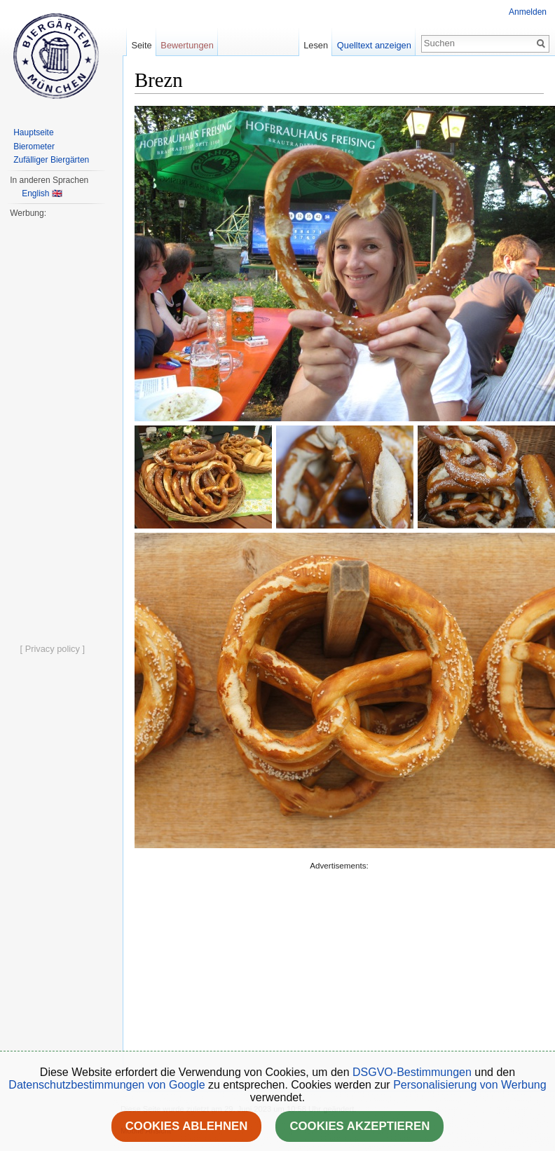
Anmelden (528, 12)
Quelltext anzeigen (374, 45)
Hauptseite (33, 132)
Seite (141, 45)
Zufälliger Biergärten (51, 160)
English (35, 193)
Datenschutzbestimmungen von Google (106, 1085)
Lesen (315, 45)
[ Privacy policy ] (52, 648)
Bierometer (34, 146)
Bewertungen (186, 45)
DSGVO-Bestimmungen (412, 1072)
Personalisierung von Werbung (470, 1085)
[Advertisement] (311, 971)
